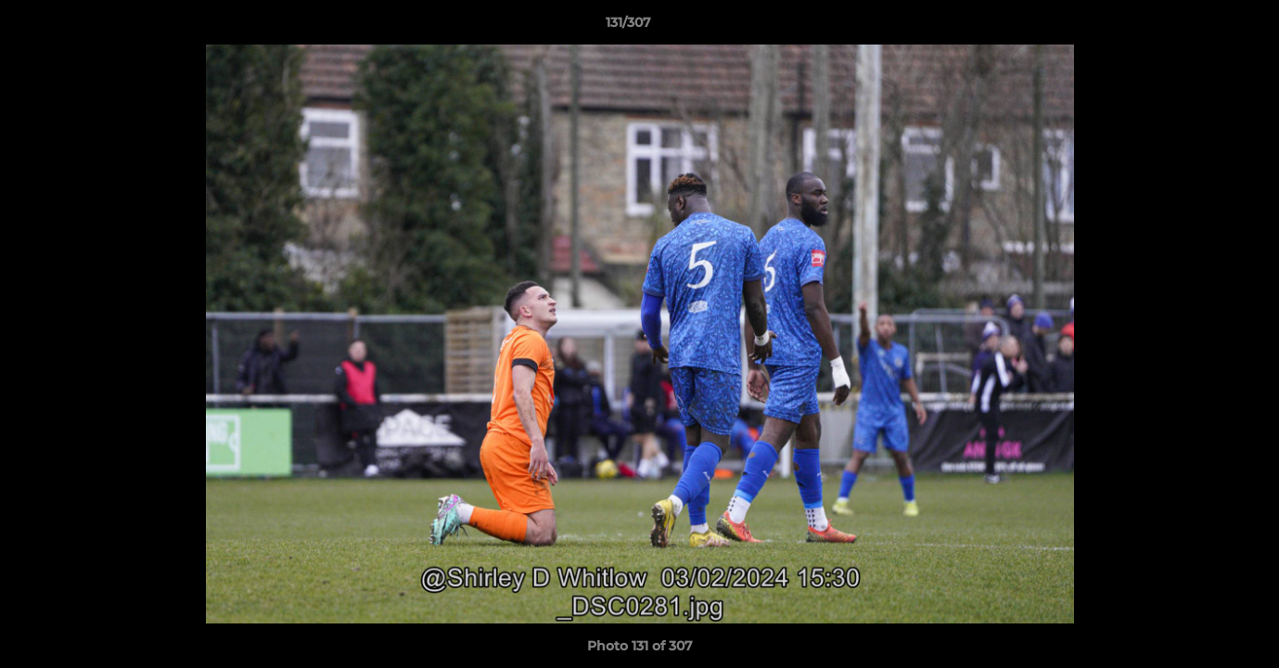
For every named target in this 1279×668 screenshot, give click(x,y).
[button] (1201, 27)
